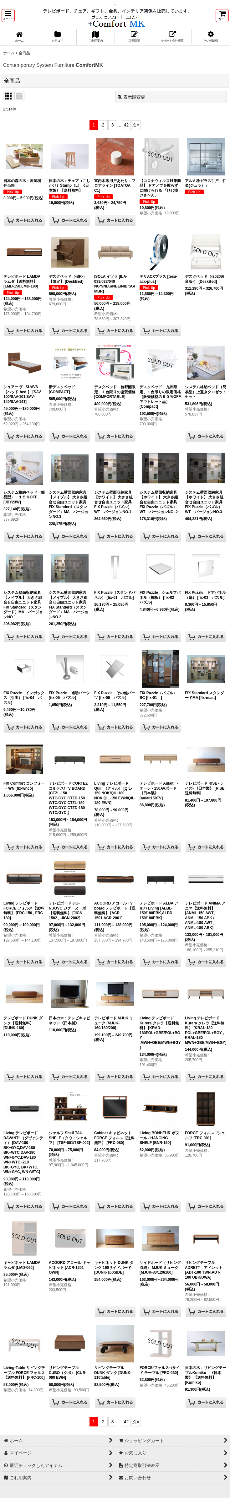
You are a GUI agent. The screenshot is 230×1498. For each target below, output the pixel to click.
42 (126, 124)
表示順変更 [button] (131, 96)
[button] (8, 15)
